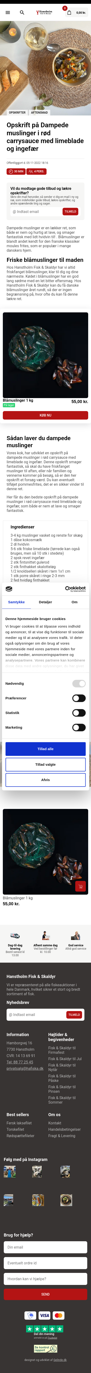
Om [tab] (75, 602)
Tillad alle (45, 749)
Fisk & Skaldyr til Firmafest (62, 1050)
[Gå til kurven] (76, 12)
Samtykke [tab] (16, 602)
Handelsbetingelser (64, 1129)
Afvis (45, 780)
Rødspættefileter (20, 1136)
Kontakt (54, 1123)
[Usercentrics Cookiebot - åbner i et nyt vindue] (65, 589)
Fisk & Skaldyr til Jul (65, 1059)
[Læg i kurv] (80, 886)
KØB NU (45, 415)
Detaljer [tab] (45, 602)
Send (45, 1294)
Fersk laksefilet (19, 1123)
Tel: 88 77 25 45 (20, 1062)
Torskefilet (15, 1129)
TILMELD (70, 211)
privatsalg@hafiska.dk (25, 1068)
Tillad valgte (45, 764)
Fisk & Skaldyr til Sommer (62, 1100)
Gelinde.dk (60, 1360)
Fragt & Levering (61, 1136)
